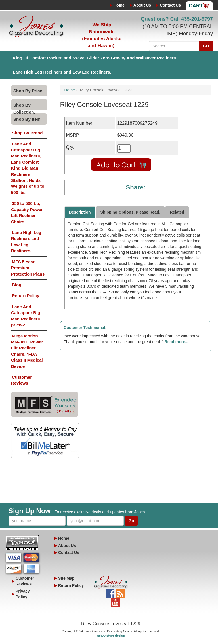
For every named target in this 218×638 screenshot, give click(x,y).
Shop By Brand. (28, 132)
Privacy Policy (23, 594)
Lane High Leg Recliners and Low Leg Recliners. (62, 72)
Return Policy (25, 295)
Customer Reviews (21, 380)
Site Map (66, 578)
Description (80, 212)
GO (206, 46)
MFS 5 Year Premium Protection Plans (28, 267)
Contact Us (170, 5)
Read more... (176, 341)
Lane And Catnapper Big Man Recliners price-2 (25, 315)
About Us (142, 5)
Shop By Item (27, 119)
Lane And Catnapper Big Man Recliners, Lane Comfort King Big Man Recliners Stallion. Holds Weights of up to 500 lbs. (27, 168)
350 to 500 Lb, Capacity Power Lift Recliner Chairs (27, 212)
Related (177, 212)
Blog (16, 284)
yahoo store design (111, 635)
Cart (196, 6)
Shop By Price (27, 90)
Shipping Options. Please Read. (130, 212)
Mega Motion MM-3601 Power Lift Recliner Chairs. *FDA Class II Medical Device (27, 351)
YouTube (115, 601)
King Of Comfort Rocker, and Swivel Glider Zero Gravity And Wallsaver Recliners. (95, 57)
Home (119, 5)
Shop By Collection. (24, 106)
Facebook (110, 592)
